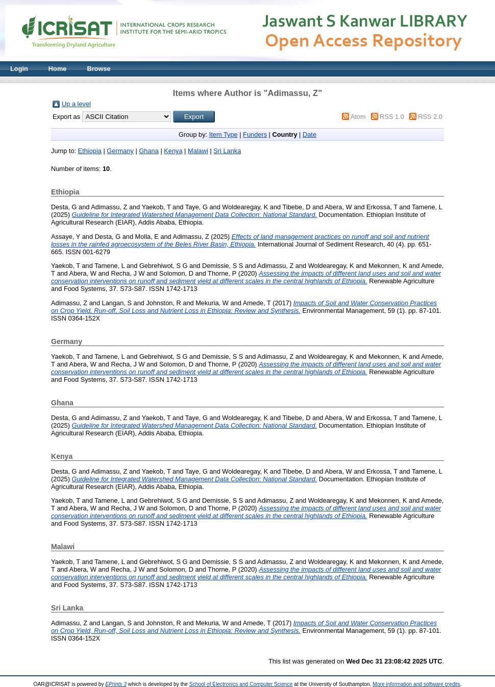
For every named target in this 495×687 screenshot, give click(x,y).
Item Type (223, 134)
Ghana (148, 151)
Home (57, 68)
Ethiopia (90, 151)
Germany (120, 151)
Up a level (76, 104)
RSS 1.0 (392, 116)
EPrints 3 (116, 684)
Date (309, 134)
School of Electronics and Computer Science (241, 684)
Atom (358, 116)
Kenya (173, 151)
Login (19, 68)
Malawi (198, 151)
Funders (255, 134)
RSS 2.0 (430, 116)
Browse (98, 68)
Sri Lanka (227, 151)
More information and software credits (416, 684)
